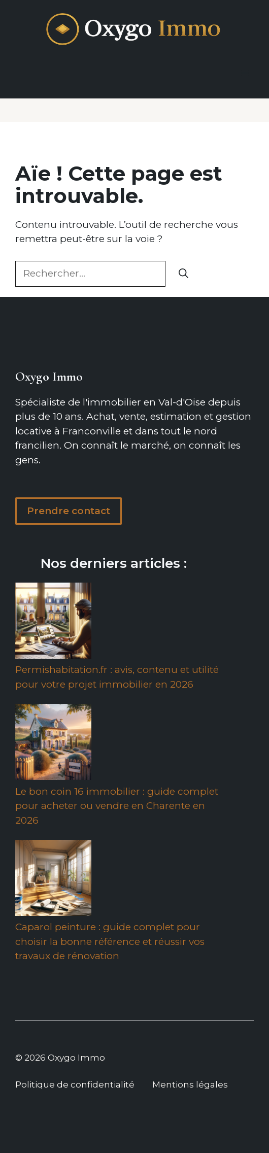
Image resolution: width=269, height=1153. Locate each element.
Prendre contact (68, 511)
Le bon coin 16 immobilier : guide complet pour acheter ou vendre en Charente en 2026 (116, 806)
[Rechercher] (183, 274)
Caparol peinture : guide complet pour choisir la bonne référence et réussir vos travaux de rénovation (110, 941)
